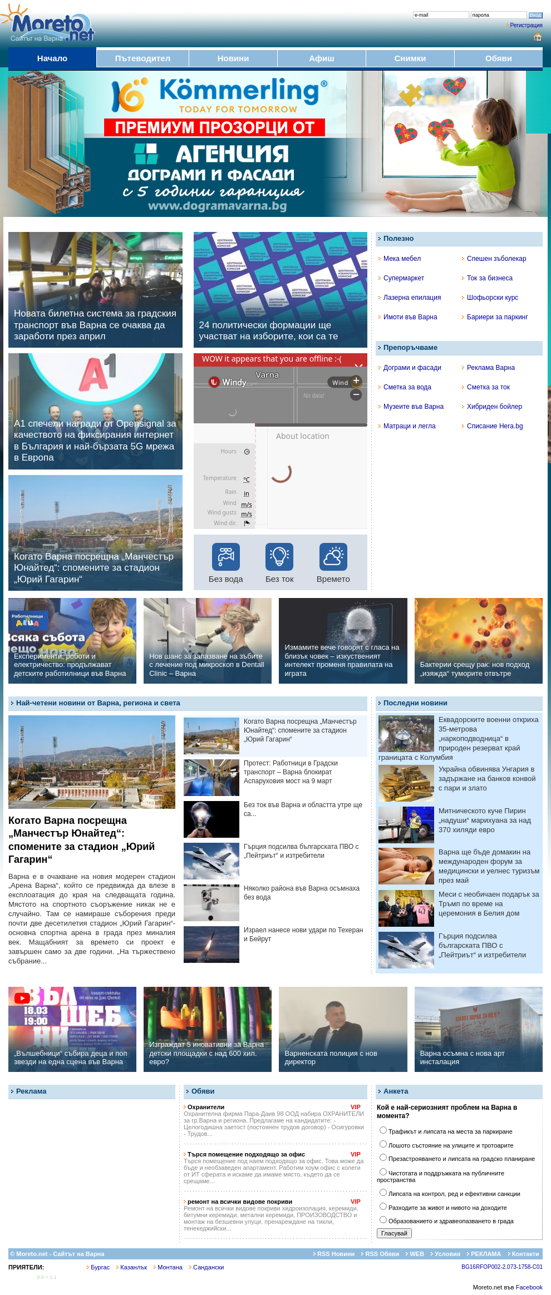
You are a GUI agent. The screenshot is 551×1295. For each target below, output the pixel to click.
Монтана (168, 1267)
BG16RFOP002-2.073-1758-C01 (502, 1267)
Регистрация (526, 25)
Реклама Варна (488, 368)
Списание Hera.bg (492, 426)
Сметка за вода (404, 387)
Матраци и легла (407, 426)
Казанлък (131, 1267)
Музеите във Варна (411, 407)
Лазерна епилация (409, 297)
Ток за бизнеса (487, 278)
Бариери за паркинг (495, 317)
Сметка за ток (486, 387)
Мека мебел (399, 259)
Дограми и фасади (409, 368)
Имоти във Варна (407, 317)
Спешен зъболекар (494, 259)
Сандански (206, 1267)
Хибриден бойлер (492, 407)
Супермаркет (401, 278)
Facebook (529, 1287)
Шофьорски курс (490, 297)
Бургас (98, 1267)
